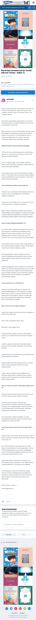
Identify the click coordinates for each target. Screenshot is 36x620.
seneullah (7, 82)
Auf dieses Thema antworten (18, 92)
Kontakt (22, 613)
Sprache (15, 613)
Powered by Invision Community (18, 617)
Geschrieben (15, 101)
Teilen (9, 534)
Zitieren (8, 501)
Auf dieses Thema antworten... (14, 524)
